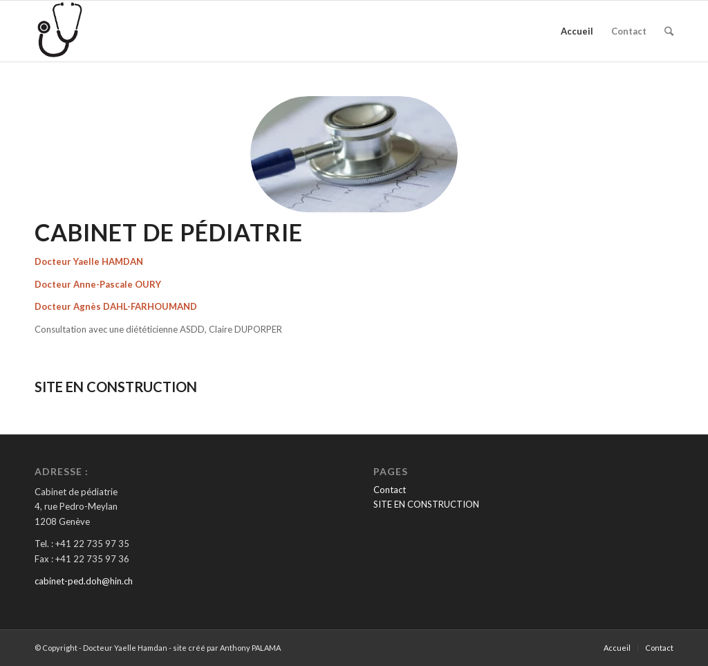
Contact (628, 31)
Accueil (577, 31)
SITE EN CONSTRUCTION (426, 504)
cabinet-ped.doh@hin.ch (84, 580)
